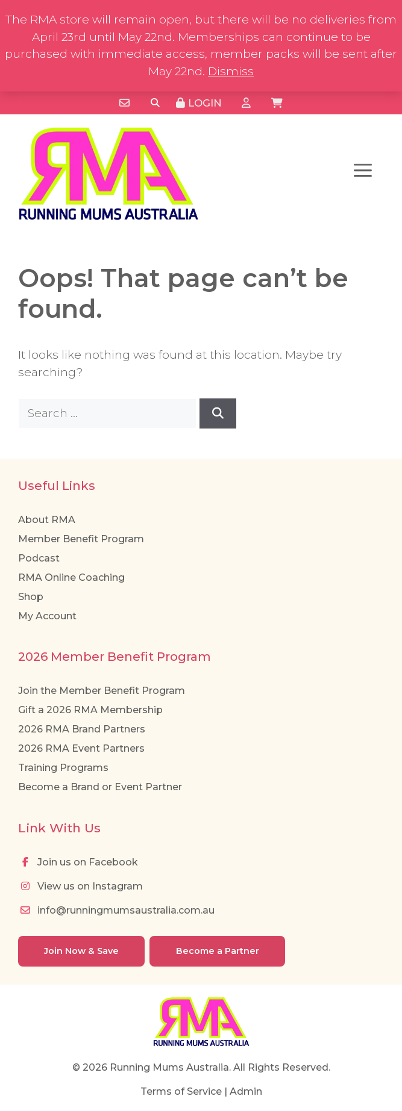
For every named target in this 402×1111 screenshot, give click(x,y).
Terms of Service (181, 1091)
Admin (246, 1091)
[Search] (155, 103)
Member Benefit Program (81, 539)
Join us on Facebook (78, 862)
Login (199, 103)
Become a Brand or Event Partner (100, 787)
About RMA (46, 519)
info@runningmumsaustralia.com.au (116, 910)
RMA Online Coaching (71, 577)
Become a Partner (217, 950)
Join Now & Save (81, 950)
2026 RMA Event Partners (81, 748)
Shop (30, 596)
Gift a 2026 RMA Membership (90, 710)
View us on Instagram (80, 886)
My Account (47, 616)
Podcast (39, 558)
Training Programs (63, 767)
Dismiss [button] (231, 71)
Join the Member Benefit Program (101, 690)
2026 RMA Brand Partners (81, 729)
